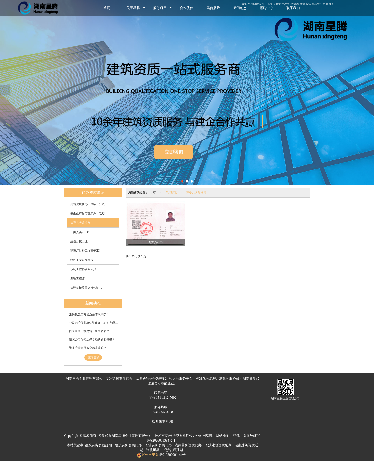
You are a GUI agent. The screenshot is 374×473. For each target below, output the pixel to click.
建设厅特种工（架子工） (86, 250)
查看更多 (93, 357)
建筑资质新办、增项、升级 (87, 204)
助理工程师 (77, 278)
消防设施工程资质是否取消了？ (89, 314)
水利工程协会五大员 (83, 269)
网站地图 (222, 436)
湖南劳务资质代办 (188, 445)
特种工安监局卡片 (81, 260)
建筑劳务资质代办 (128, 445)
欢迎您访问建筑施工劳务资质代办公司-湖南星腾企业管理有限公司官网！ (288, 4)
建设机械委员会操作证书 (86, 287)
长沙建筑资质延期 (218, 445)
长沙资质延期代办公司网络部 (191, 436)
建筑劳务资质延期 (98, 445)
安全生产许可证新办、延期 (87, 213)
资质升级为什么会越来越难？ (87, 347)
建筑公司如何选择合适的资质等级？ (92, 339)
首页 (153, 192)
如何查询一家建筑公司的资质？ (89, 331)
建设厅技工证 (79, 241)
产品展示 (171, 192)
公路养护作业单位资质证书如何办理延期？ (96, 322)
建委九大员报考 (196, 192)
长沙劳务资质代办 (158, 445)
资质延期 (153, 450)
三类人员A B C (79, 232)
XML (236, 436)
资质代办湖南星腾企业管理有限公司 (125, 436)
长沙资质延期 (173, 450)
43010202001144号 (172, 455)
